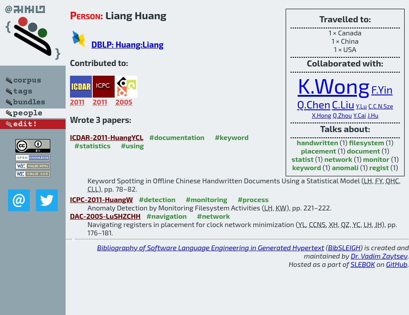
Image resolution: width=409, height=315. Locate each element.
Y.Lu (361, 106)
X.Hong (321, 115)
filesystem (367, 142)
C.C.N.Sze (380, 106)
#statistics (92, 145)
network (338, 159)
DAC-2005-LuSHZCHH (105, 216)
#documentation (176, 137)
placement (318, 151)
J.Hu (372, 115)
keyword (306, 167)
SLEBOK (362, 264)
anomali (345, 167)
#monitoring (206, 199)
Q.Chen (313, 104)
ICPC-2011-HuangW (101, 199)
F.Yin (382, 89)
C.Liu (343, 104)
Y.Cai (359, 115)
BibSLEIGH (344, 247)
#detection (157, 199)
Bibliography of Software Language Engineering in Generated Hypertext (210, 247)
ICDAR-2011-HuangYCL (106, 137)
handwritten (318, 142)
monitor (376, 159)
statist (303, 159)
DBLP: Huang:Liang (127, 44)
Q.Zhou (342, 115)
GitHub (397, 264)
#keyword (231, 137)
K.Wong (334, 85)
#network (213, 216)
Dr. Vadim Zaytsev (379, 256)
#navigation (167, 216)
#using (132, 145)
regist (379, 167)
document (363, 151)
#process (253, 199)
